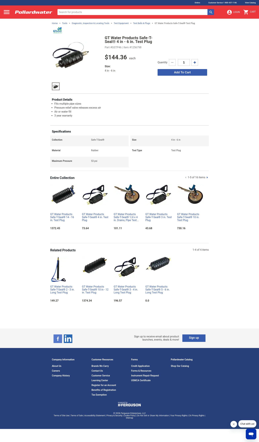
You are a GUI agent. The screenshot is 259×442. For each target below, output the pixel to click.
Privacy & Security (114, 415)
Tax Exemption (99, 394)
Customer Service (101, 375)
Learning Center (100, 380)
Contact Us (97, 370)
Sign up (194, 337)
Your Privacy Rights (178, 415)
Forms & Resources (141, 370)
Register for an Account (104, 385)
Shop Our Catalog (180, 366)
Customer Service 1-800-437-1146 (222, 3)
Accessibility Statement (94, 415)
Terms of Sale (77, 415)
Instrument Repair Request (145, 375)
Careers (56, 370)
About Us (56, 366)
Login (233, 12)
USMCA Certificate (141, 380)
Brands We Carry (100, 366)
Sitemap (129, 418)
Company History (61, 375)
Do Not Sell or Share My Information (153, 415)
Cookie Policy (130, 415)
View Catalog (250, 3)
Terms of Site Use (61, 415)
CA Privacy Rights (196, 415)
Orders (197, 3)
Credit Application (140, 366)
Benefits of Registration (104, 390)
